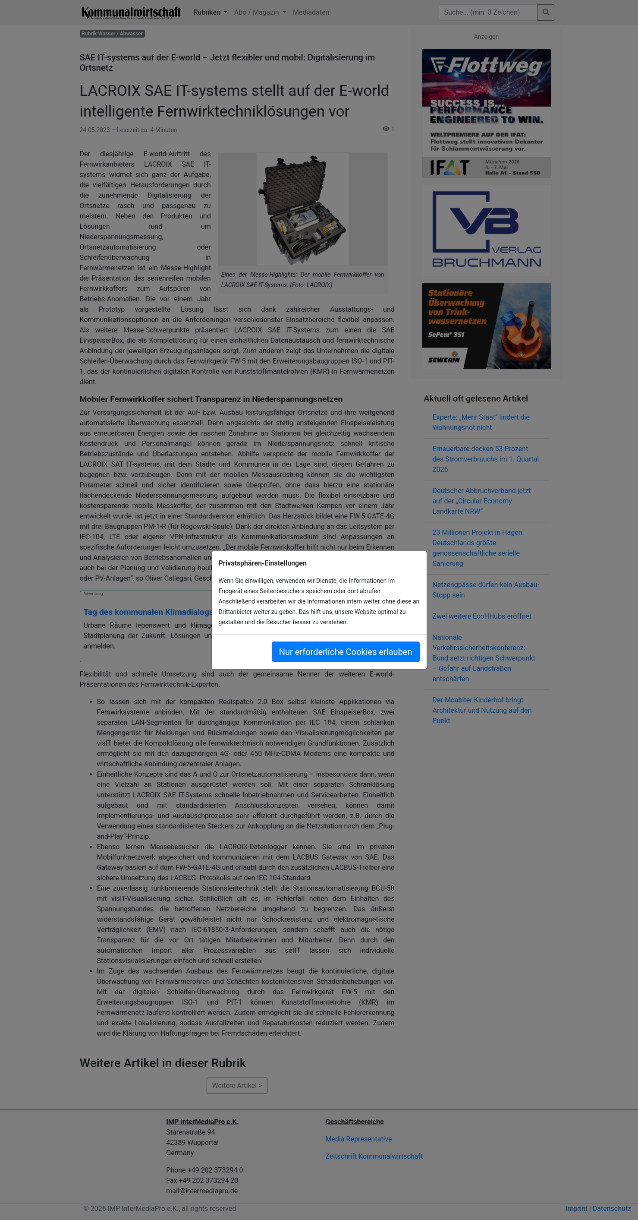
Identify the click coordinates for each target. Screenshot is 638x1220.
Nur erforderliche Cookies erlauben (345, 652)
